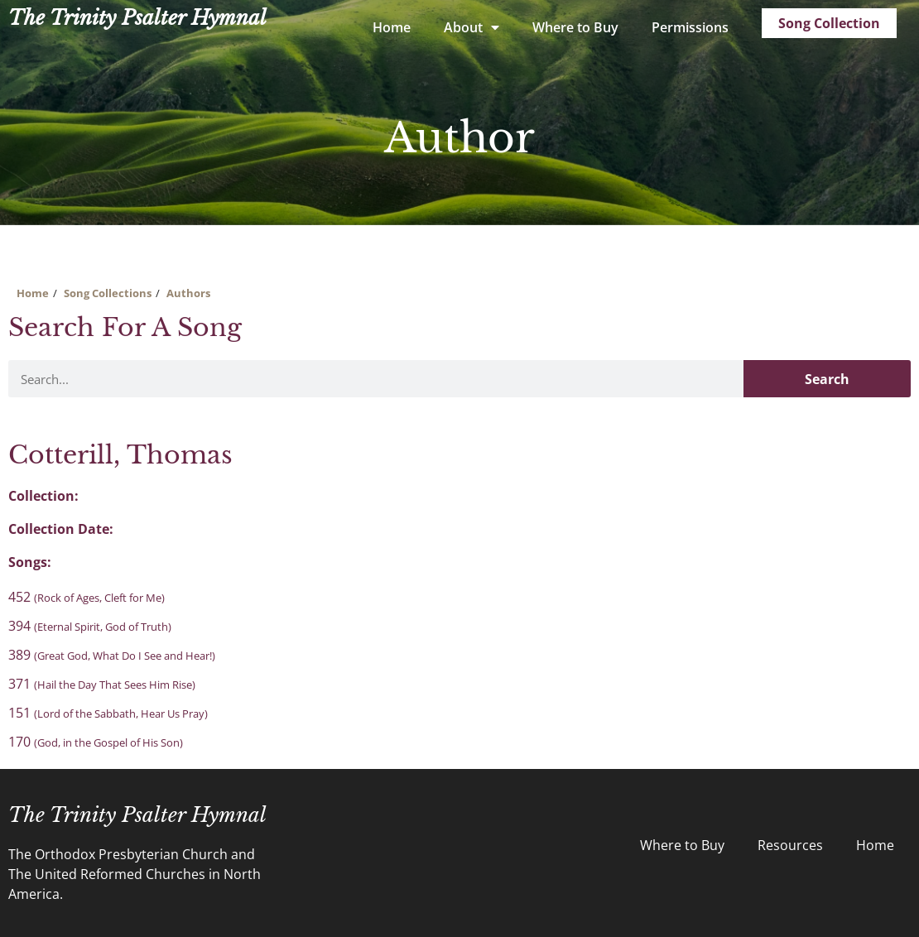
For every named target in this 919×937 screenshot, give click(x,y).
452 (86, 597)
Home (392, 27)
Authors (188, 293)
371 (101, 684)
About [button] (471, 27)
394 (89, 626)
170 (95, 742)
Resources (790, 845)
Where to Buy (575, 27)
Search (827, 379)
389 (111, 655)
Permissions (690, 27)
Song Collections (108, 293)
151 (108, 713)
